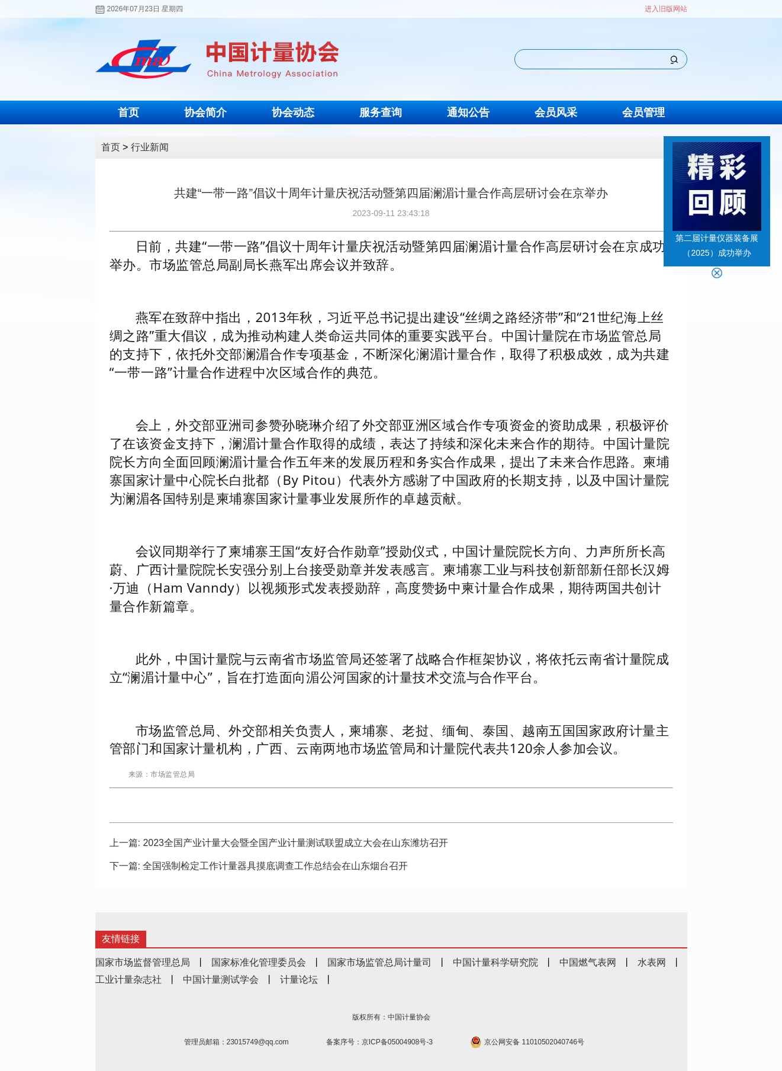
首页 (128, 112)
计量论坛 (299, 979)
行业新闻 (150, 147)
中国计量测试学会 (221, 979)
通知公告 (468, 112)
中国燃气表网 (587, 962)
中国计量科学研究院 (495, 962)
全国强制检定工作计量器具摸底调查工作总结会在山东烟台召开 (275, 866)
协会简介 (205, 112)
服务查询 (380, 112)
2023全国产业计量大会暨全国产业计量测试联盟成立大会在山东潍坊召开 (295, 843)
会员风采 (556, 112)
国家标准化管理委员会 (258, 962)
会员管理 (643, 112)
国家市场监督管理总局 (142, 962)
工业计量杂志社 (128, 979)
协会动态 (293, 112)
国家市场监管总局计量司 (379, 962)
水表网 (652, 962)
